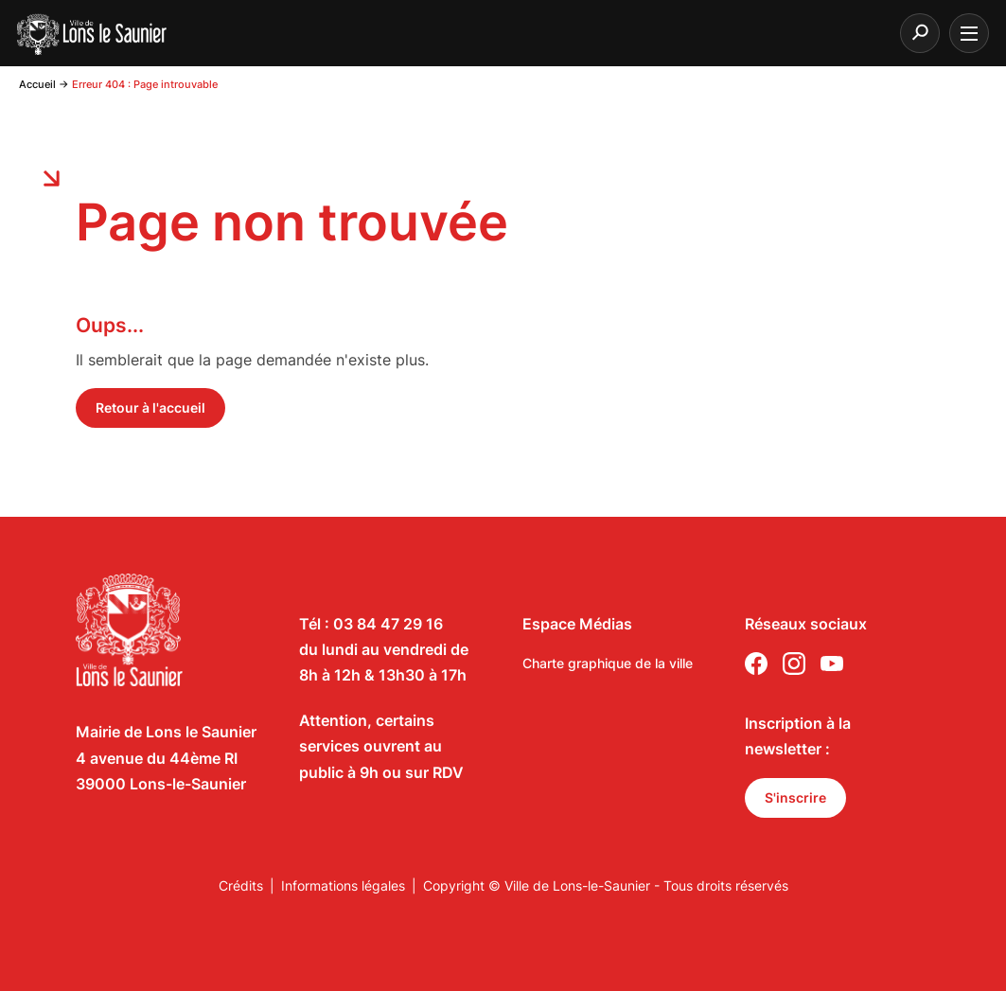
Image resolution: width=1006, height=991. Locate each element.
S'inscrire (795, 797)
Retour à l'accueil (150, 407)
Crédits (241, 885)
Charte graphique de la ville (607, 663)
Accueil (37, 84)
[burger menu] (969, 33)
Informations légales (343, 885)
